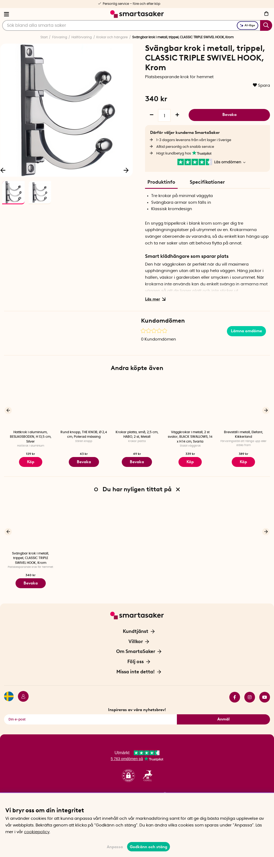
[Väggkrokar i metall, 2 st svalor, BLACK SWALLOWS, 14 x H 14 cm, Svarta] (190, 403)
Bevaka (229, 114)
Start (44, 37)
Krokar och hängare (112, 37)
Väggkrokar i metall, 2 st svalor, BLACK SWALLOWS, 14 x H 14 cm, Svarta (190, 437)
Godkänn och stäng (148, 846)
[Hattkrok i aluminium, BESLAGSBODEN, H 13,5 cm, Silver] (30, 403)
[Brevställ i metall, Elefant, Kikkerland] (243, 403)
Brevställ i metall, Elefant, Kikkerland (243, 434)
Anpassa (115, 846)
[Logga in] (21, 693)
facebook (234, 693)
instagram (249, 693)
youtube (264, 693)
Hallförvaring (81, 37)
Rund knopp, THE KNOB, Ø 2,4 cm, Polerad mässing (83, 434)
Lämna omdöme (246, 331)
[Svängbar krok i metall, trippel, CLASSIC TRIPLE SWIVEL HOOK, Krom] (30, 522)
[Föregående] (8, 409)
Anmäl (223, 715)
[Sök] (137, 25)
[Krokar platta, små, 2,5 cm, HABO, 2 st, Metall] (137, 403)
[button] (128, 771)
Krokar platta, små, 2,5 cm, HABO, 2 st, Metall (137, 434)
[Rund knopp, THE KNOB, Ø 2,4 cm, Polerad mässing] (83, 403)
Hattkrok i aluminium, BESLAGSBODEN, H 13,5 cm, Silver (30, 437)
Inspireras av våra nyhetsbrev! (137, 705)
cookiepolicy (37, 832)
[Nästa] (126, 170)
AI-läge (247, 25)
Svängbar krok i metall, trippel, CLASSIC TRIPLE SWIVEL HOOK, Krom (30, 556)
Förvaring (59, 37)
